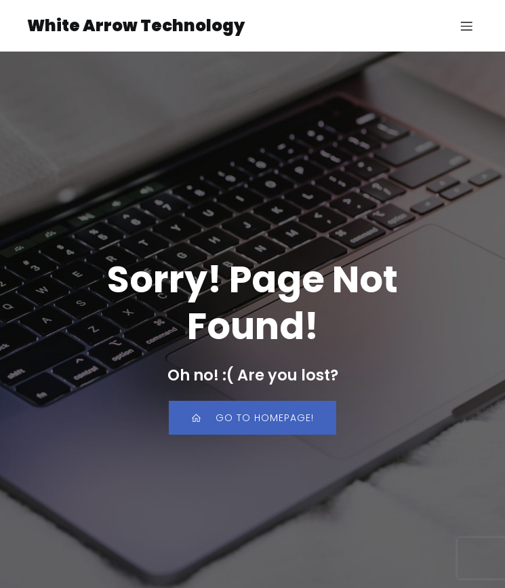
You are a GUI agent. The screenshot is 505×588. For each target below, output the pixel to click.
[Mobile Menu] (466, 25)
